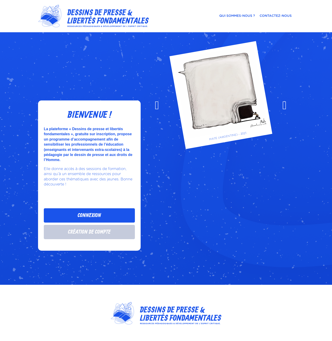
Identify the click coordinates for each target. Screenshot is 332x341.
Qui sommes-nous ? (237, 16)
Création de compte (89, 232)
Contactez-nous (276, 16)
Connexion (89, 215)
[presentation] (157, 105)
